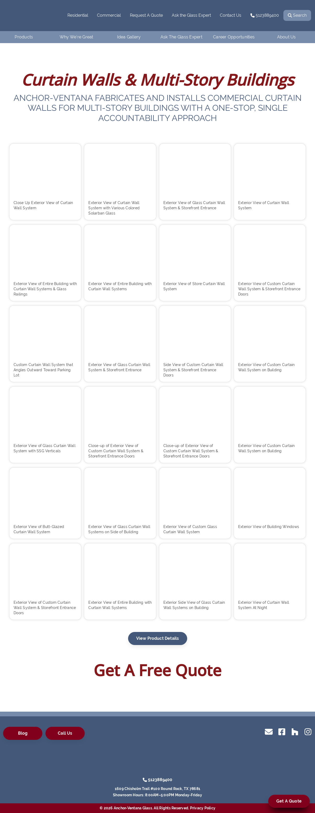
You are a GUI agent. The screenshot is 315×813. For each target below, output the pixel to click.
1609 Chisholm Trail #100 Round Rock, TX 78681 (157, 789)
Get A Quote (289, 801)
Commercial (109, 15)
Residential (77, 15)
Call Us (65, 733)
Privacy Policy (203, 808)
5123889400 (264, 15)
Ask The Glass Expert (181, 36)
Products (24, 36)
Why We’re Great (76, 36)
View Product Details (157, 638)
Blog (23, 733)
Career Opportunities (234, 36)
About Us (286, 36)
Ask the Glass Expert (191, 15)
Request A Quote (146, 15)
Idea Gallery (129, 36)
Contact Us (230, 15)
